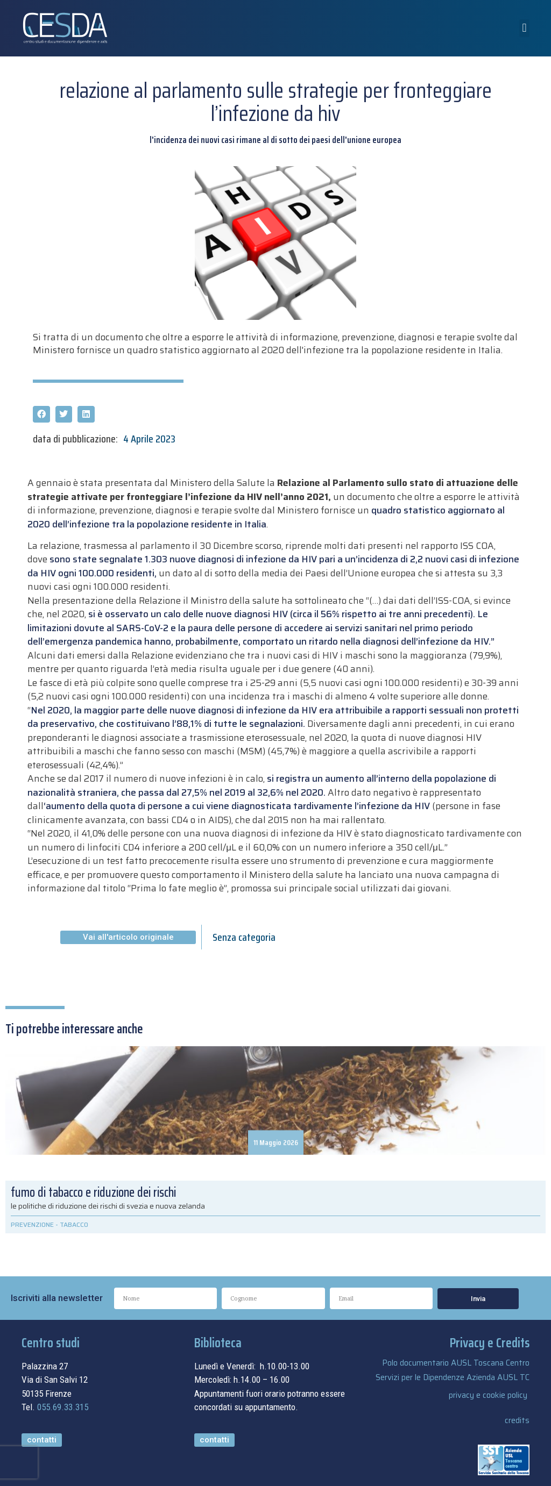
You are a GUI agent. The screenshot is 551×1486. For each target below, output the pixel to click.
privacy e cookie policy (488, 1395)
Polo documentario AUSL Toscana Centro (455, 1362)
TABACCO (74, 1224)
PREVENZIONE (32, 1224)
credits (517, 1420)
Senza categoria (244, 937)
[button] (524, 28)
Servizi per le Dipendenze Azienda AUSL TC (452, 1377)
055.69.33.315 (62, 1407)
